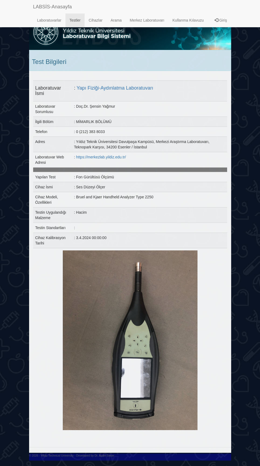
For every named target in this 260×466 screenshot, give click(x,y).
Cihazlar (95, 20)
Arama (116, 20)
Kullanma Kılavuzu (188, 20)
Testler (75, 20)
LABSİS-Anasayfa (52, 6)
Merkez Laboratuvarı (147, 20)
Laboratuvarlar (49, 20)
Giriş (220, 20)
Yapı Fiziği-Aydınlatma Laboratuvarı (115, 88)
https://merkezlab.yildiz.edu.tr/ (101, 157)
